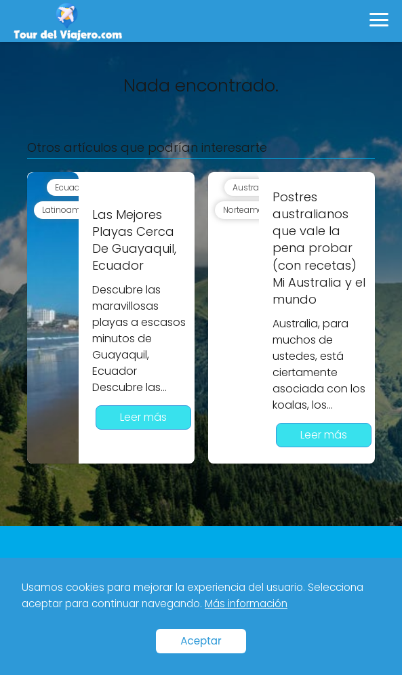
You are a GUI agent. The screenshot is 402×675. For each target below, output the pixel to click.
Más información (246, 603)
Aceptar (201, 641)
